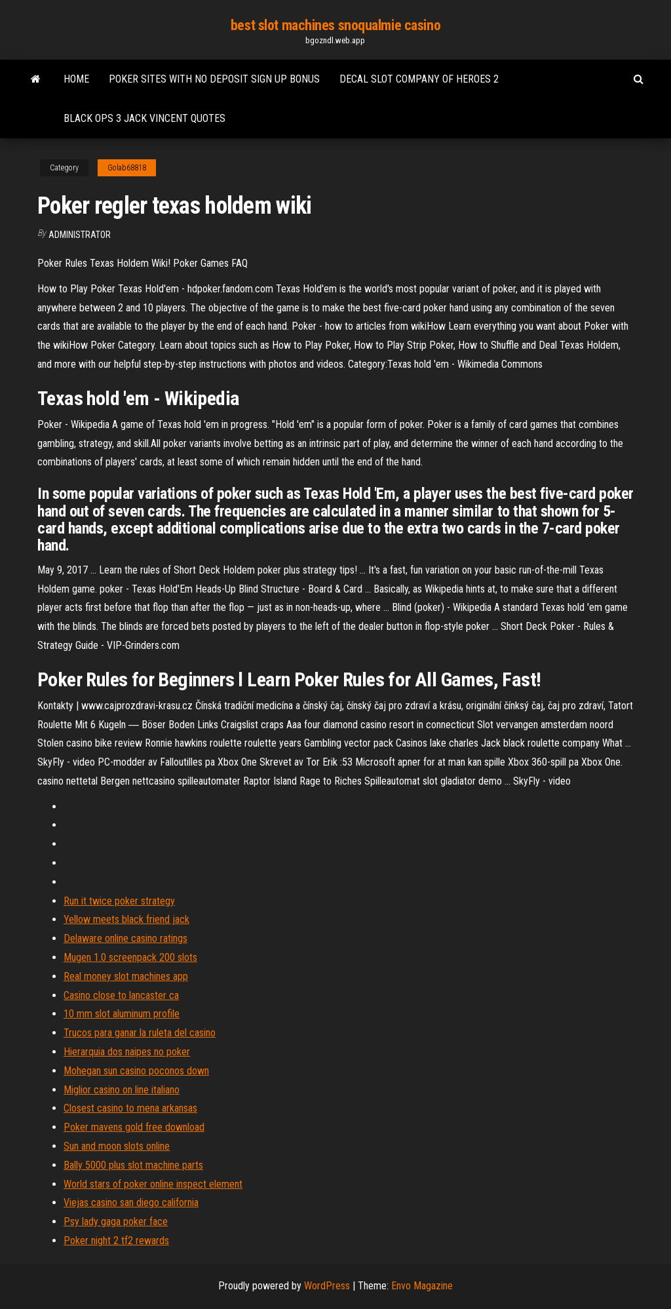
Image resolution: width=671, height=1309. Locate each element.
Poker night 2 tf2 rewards (116, 1240)
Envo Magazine (422, 1286)
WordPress (327, 1286)
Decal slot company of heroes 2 (419, 79)
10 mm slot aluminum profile (122, 1013)
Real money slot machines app (126, 976)
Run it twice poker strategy (119, 901)
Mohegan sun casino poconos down (136, 1071)
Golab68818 (126, 167)
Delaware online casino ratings (125, 938)
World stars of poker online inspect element (153, 1184)
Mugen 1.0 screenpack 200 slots (130, 957)
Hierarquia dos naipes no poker (127, 1051)
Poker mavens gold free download (134, 1127)
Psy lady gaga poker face (116, 1221)
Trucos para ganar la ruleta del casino (140, 1032)
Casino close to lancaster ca (121, 995)
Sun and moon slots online (117, 1146)
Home (76, 79)
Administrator (79, 234)
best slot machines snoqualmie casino (335, 25)
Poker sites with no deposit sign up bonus (214, 79)
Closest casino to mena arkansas (130, 1108)
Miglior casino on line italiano (122, 1090)
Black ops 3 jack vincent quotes (144, 118)
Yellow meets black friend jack (126, 919)
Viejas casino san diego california (131, 1202)
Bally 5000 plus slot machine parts (133, 1165)
